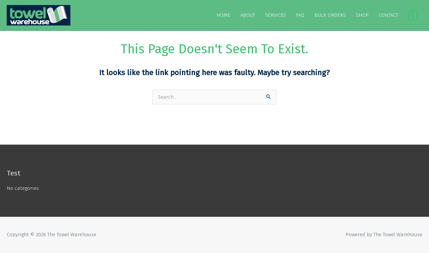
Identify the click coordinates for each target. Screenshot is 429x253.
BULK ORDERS (330, 15)
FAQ (300, 15)
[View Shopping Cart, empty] (412, 15)
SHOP (362, 15)
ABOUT (247, 15)
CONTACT (388, 15)
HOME (223, 15)
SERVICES (275, 15)
